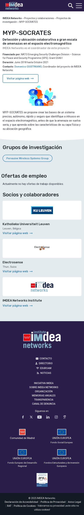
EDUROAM (45, 368)
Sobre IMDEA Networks (43, 387)
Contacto (45, 358)
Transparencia (43, 399)
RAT (9, 506)
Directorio (46, 363)
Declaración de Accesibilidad (21, 502)
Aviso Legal (74, 502)
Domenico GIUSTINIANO (28, 66)
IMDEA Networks (42, 340)
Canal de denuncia (43, 403)
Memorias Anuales (44, 395)
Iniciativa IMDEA (43, 383)
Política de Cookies (25, 506)
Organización (44, 391)
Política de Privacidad (53, 502)
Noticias (45, 373)
